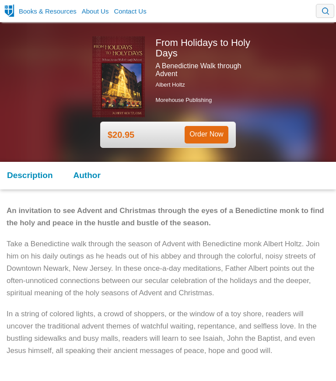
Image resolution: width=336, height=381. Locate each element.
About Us (95, 11)
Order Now (206, 134)
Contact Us (130, 11)
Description (30, 175)
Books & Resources (48, 11)
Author (87, 175)
